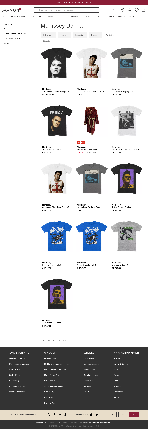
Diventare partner (90, 375)
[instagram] (48, 414)
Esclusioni (87, 392)
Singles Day (49, 392)
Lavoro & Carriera (121, 364)
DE (112, 415)
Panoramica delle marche (99, 423)
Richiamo (87, 386)
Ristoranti (117, 386)
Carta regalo (88, 358)
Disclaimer (83, 423)
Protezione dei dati (69, 423)
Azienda (117, 358)
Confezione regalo (91, 364)
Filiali (116, 370)
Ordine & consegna (17, 358)
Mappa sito (49, 423)
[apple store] (91, 414)
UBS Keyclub (49, 381)
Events (116, 375)
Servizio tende (89, 370)
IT (115, 10)
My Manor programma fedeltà (56, 364)
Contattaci (39, 423)
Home (43, 341)
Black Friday (49, 397)
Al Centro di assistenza (23, 415)
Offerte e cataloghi (51, 358)
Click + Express (15, 375)
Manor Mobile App (51, 375)
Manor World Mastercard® (55, 370)
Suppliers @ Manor (17, 381)
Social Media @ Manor (53, 386)
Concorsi (87, 397)
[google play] (96, 414)
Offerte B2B (88, 381)
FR (123, 415)
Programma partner (17, 386)
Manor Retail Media (17, 392)
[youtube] (59, 414)
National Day (49, 403)
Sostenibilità (118, 392)
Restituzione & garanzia (19, 364)
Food (116, 381)
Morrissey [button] (53, 341)
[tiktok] (65, 414)
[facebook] (54, 414)
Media (116, 397)
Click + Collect (15, 370)
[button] (5, 16)
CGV (58, 423)
